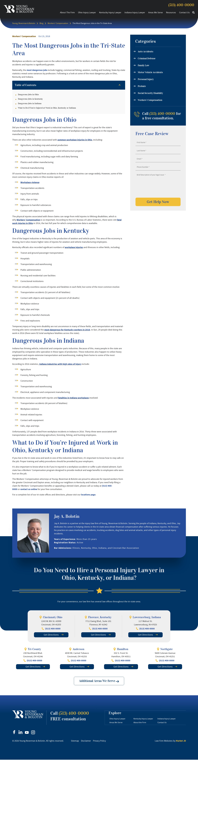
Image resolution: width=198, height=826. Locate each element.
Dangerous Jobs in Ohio (28, 94)
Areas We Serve (155, 12)
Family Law (143, 65)
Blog (41, 23)
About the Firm (67, 12)
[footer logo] (27, 714)
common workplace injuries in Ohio (74, 139)
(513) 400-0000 (181, 5)
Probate (142, 86)
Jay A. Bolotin (66, 516)
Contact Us (184, 12)
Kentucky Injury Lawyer (110, 12)
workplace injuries (74, 247)
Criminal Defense (146, 58)
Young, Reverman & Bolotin (23, 23)
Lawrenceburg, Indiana (147, 617)
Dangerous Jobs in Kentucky (30, 99)
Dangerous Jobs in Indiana (29, 103)
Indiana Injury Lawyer (135, 12)
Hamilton (122, 649)
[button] (193, 12)
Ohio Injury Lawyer (87, 12)
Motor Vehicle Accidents (150, 72)
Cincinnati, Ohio (52, 617)
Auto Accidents (145, 51)
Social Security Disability (150, 93)
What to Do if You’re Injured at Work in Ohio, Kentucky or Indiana (47, 108)
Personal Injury (146, 79)
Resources (171, 12)
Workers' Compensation (58, 23)
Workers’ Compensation (150, 100)
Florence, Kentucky (99, 617)
